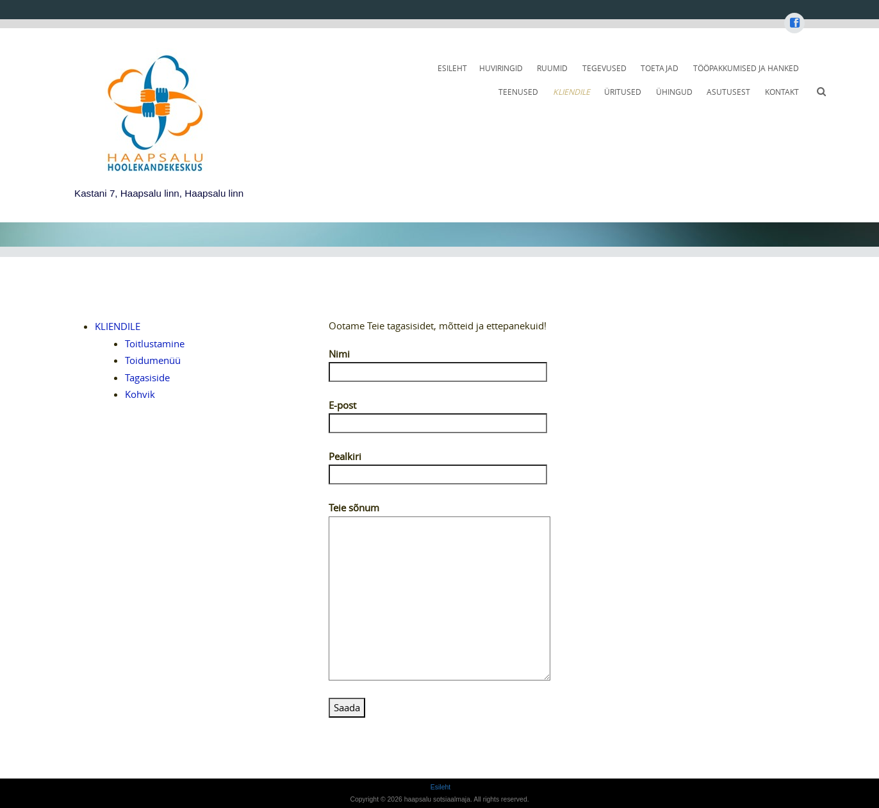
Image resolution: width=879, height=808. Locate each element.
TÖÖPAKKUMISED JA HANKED (746, 68)
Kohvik (140, 394)
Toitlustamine (155, 343)
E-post (438, 414)
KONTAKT (782, 92)
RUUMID (552, 68)
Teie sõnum (439, 515)
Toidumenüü (153, 360)
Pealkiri (438, 465)
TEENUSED (518, 92)
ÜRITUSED (622, 92)
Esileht (452, 68)
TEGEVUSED (604, 68)
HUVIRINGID (501, 68)
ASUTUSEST (728, 92)
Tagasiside (147, 377)
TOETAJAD (659, 68)
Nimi (438, 362)
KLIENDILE (571, 92)
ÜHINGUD (674, 92)
